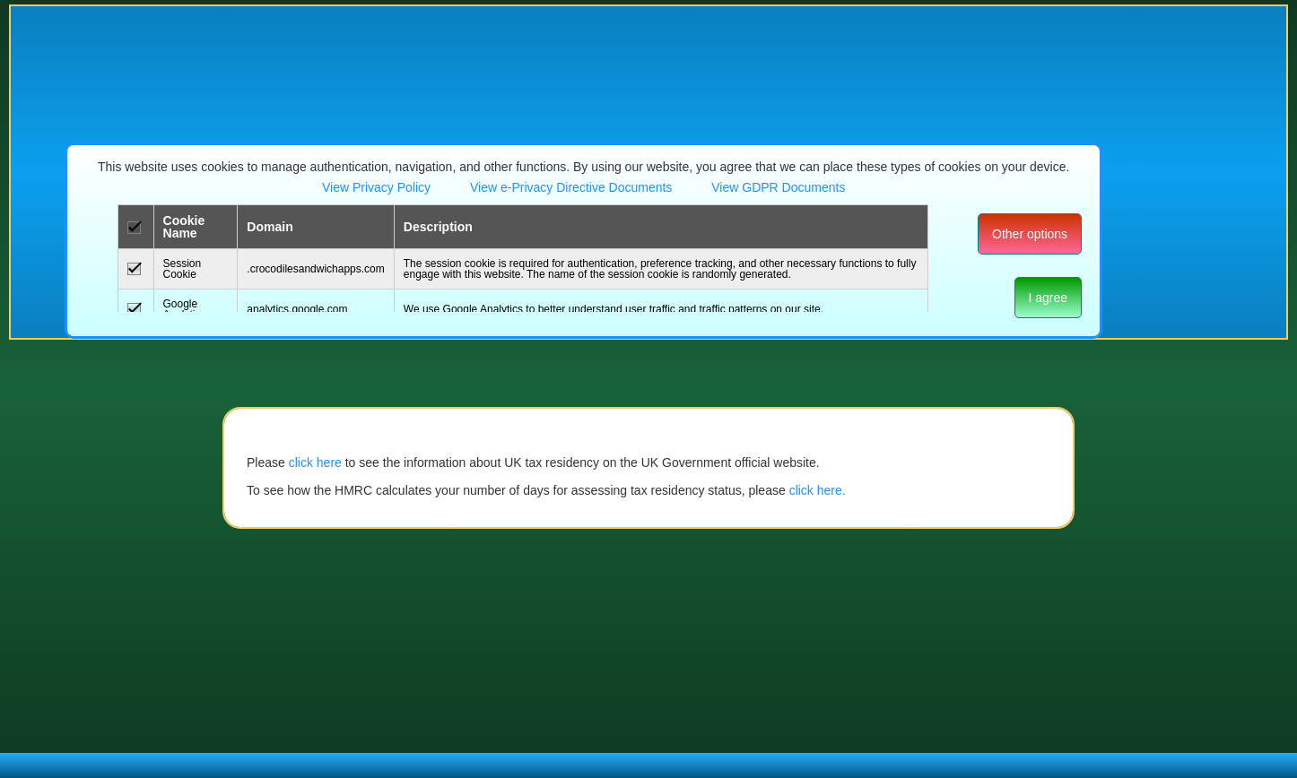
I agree (1048, 297)
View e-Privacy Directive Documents (572, 187)
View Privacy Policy (376, 187)
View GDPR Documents (778, 187)
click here (315, 462)
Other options (1029, 234)
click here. (817, 490)
